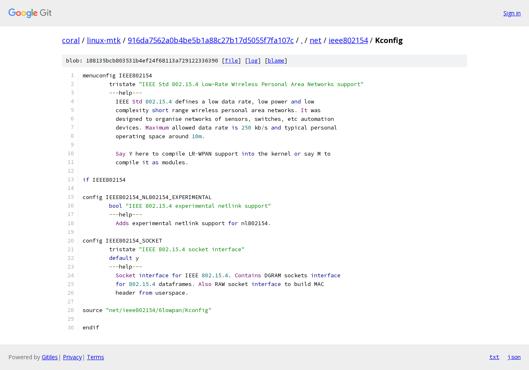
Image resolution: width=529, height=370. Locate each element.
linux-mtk (104, 40)
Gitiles (50, 357)
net (316, 40)
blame (276, 60)
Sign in (512, 13)
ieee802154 (348, 40)
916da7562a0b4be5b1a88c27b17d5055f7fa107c (211, 40)
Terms (95, 357)
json (514, 356)
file (231, 60)
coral (71, 40)
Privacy (72, 357)
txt (494, 356)
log (253, 60)
